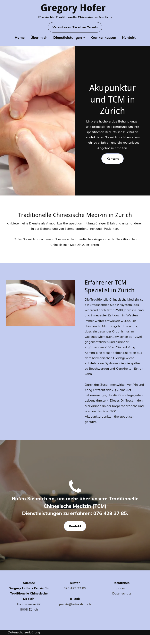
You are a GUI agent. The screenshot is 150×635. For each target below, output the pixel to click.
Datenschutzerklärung (24, 632)
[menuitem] (20, 38)
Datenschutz (121, 593)
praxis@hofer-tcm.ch (75, 604)
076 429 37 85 (75, 588)
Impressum (120, 588)
